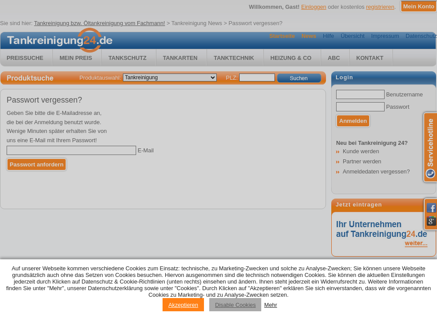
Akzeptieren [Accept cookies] (183, 305)
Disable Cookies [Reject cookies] (235, 305)
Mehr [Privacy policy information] (270, 305)
